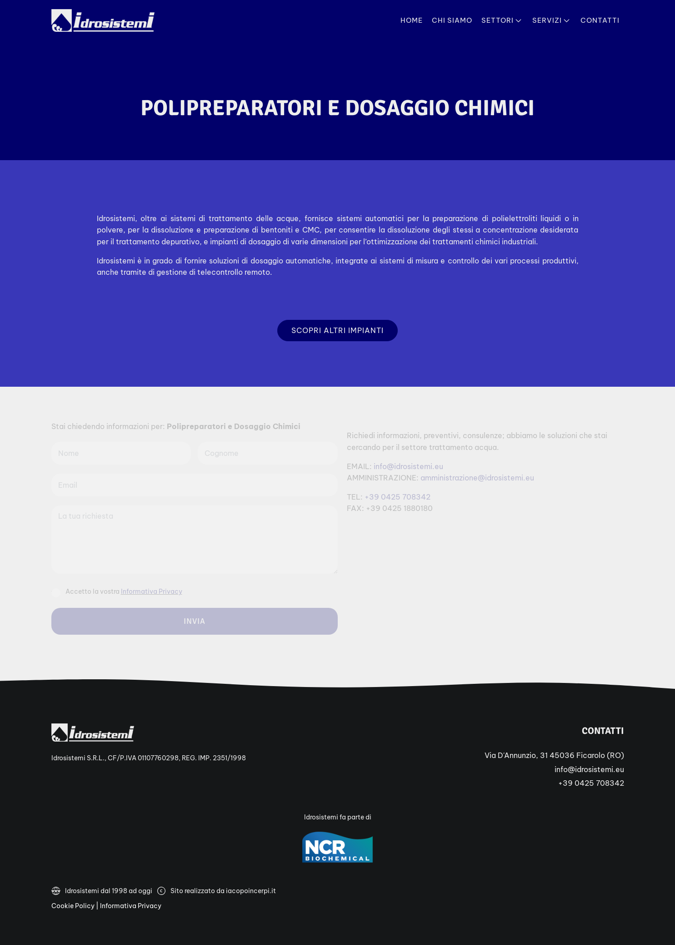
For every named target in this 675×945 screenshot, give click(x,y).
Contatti (600, 20)
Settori (502, 20)
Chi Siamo (452, 20)
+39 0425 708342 (591, 783)
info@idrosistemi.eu (589, 769)
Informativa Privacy (130, 906)
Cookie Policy (73, 906)
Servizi (551, 20)
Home (411, 20)
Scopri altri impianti (337, 330)
